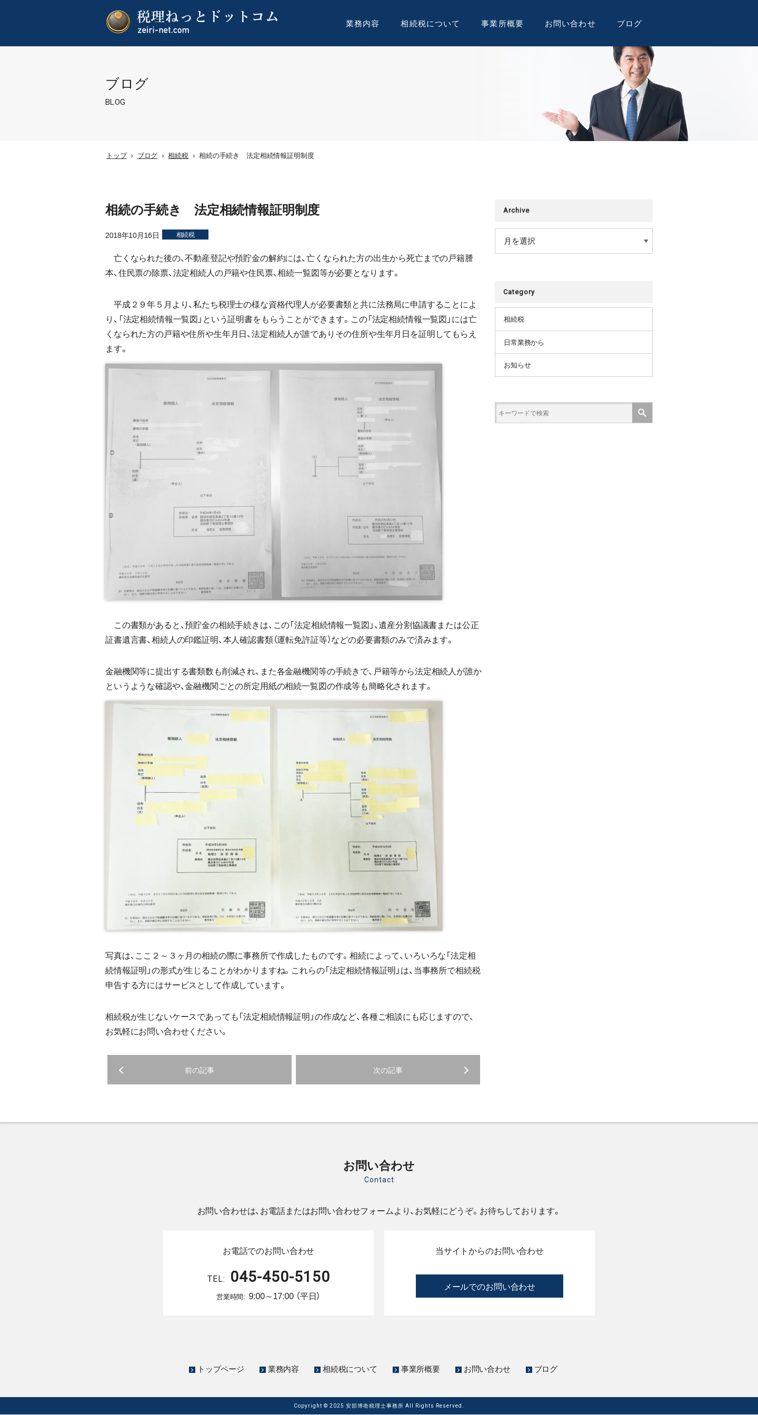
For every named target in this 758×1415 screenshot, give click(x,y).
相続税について (430, 23)
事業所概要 (502, 23)
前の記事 (199, 1069)
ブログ (629, 23)
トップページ (220, 1369)
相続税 (185, 234)
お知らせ (518, 367)
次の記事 (387, 1069)
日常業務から (525, 343)
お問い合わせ (570, 23)
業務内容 (363, 23)
